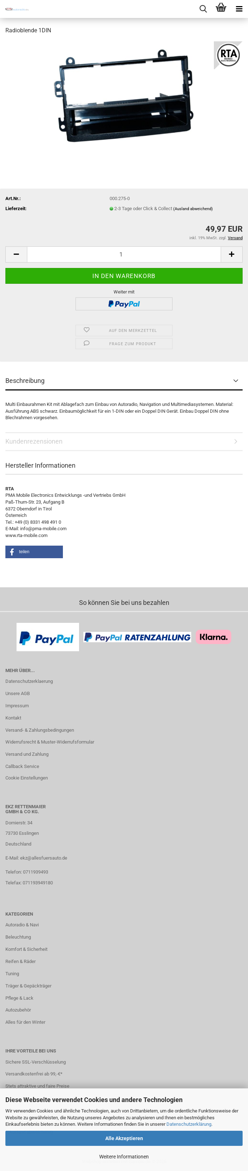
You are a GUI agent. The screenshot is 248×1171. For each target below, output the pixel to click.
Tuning (12, 973)
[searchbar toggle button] (203, 9)
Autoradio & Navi (22, 924)
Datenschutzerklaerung (29, 681)
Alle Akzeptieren (124, 1138)
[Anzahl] (124, 254)
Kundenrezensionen (34, 441)
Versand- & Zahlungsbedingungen (39, 730)
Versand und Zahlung (27, 754)
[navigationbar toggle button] (239, 9)
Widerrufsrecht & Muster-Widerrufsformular (49, 742)
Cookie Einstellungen (26, 778)
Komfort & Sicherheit (26, 949)
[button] (16, 254)
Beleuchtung (18, 937)
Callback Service (22, 766)
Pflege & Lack (19, 998)
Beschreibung (25, 380)
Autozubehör (18, 1010)
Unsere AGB (17, 693)
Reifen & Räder (20, 961)
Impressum (17, 705)
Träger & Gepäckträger (28, 986)
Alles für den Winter (25, 1022)
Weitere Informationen (124, 1157)
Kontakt (13, 718)
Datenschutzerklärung (188, 1124)
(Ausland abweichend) (193, 209)
